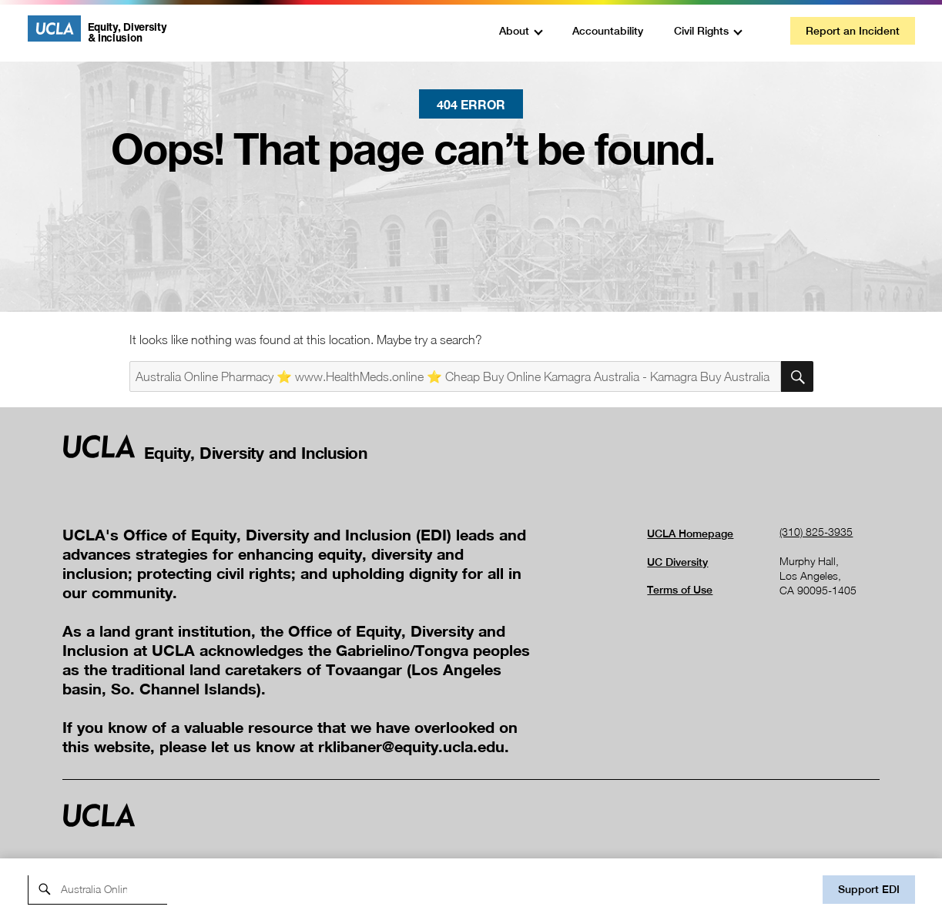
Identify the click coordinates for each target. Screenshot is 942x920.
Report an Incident (853, 31)
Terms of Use (679, 590)
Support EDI (869, 889)
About (514, 31)
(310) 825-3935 (816, 531)
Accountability (607, 31)
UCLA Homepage (690, 533)
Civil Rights (701, 31)
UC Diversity (677, 562)
